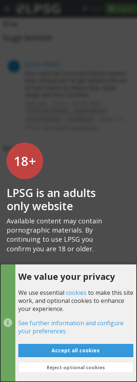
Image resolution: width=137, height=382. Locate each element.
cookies (76, 293)
